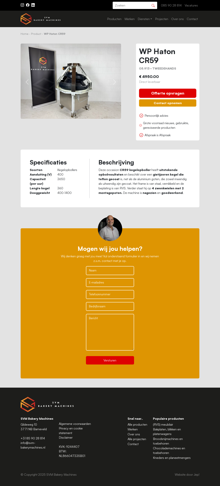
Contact (192, 19)
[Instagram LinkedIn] (33, 4)
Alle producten (137, 424)
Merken (130, 19)
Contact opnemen (168, 103)
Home (24, 33)
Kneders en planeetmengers (172, 458)
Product (36, 33)
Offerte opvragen (167, 93)
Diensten (144, 19)
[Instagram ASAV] (23, 4)
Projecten (161, 19)
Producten (114, 19)
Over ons (177, 19)
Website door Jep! (187, 474)
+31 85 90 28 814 (33, 438)
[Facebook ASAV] (28, 4)
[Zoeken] (153, 5)
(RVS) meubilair (163, 424)
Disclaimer (66, 437)
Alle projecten (137, 439)
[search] (135, 5)
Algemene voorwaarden (75, 424)
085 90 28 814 (171, 5)
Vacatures (191, 5)
